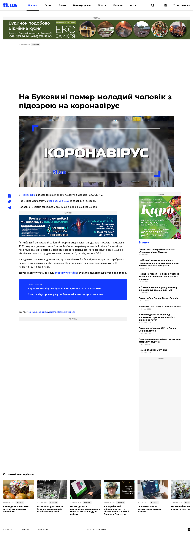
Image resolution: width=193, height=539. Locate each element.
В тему (144, 242)
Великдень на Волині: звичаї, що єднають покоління (16, 509)
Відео (62, 5)
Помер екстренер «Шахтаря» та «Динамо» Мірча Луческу (157, 251)
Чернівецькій (28, 194)
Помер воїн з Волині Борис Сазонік (158, 298)
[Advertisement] (96, 69)
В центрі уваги (82, 5)
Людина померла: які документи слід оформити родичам (159, 340)
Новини (32, 5)
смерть (53, 312)
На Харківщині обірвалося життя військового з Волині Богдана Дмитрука (116, 510)
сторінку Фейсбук (66, 272)
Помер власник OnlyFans (153, 350)
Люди (48, 5)
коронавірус (42, 312)
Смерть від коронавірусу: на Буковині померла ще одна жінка (65, 294)
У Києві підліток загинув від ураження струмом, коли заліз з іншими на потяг (157, 317)
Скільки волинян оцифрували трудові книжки (150, 509)
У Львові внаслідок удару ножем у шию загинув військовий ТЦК (158, 288)
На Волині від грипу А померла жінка (160, 306)
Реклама (24, 529)
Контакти (43, 529)
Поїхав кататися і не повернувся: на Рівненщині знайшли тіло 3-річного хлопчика (159, 276)
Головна (7, 529)
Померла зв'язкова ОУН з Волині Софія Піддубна (157, 329)
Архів (133, 5)
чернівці (31, 312)
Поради (118, 5)
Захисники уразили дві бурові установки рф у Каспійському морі (50, 509)
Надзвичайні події (66, 312)
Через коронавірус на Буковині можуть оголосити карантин (64, 288)
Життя (102, 5)
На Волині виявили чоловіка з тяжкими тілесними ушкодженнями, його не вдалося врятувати (159, 263)
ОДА (66, 200)
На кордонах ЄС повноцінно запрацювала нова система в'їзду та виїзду (85, 510)
